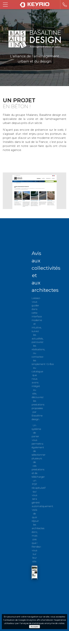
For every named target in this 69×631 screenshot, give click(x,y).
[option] (34, 190)
